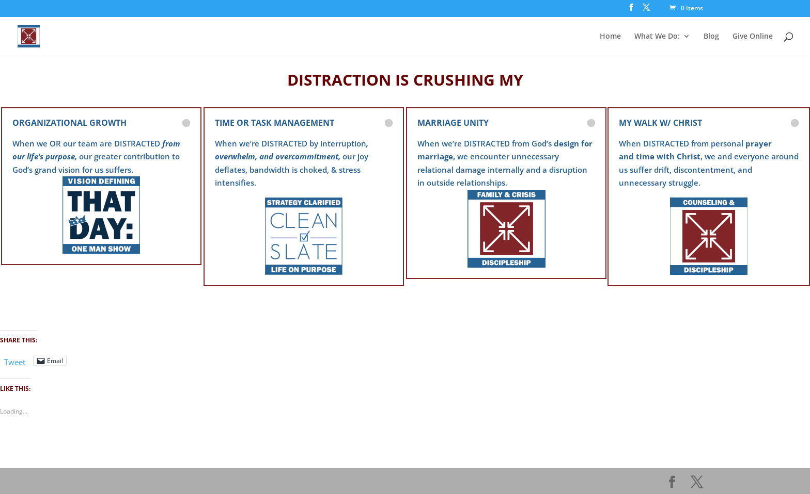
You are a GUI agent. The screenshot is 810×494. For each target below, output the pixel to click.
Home (610, 36)
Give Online (753, 36)
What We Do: (657, 36)
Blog (711, 36)
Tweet (14, 361)
